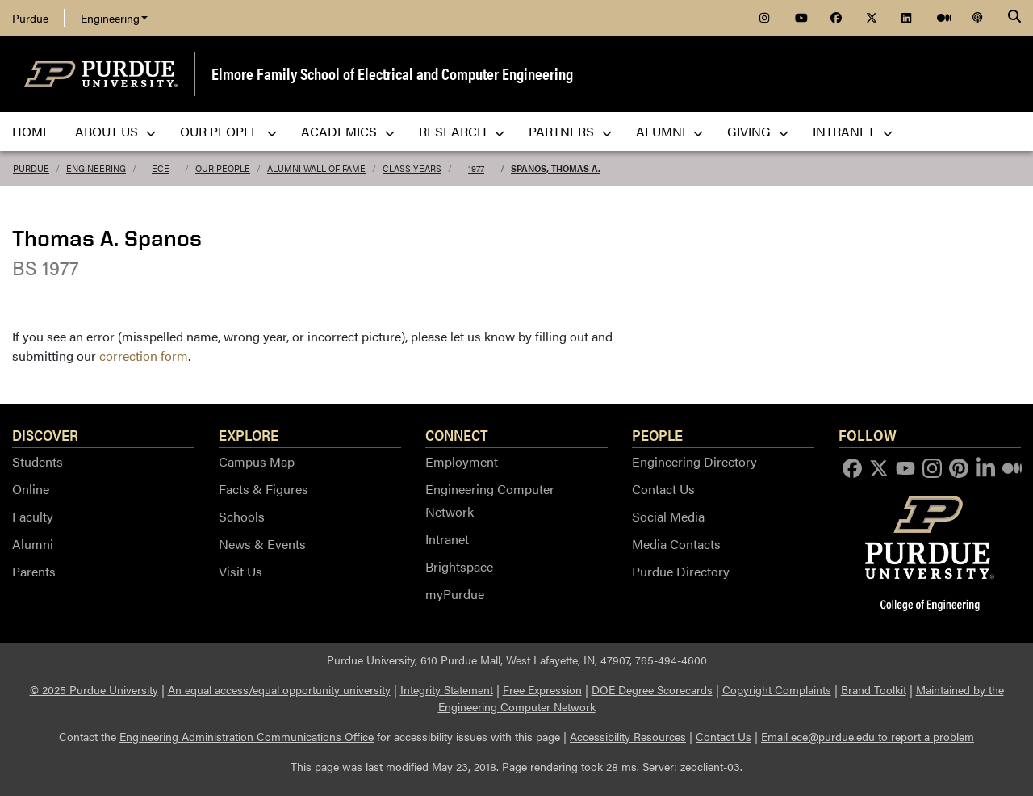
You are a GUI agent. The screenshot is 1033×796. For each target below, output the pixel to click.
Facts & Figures (263, 489)
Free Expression (542, 689)
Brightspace (459, 566)
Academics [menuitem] (348, 131)
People (657, 434)
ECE (160, 168)
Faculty (32, 516)
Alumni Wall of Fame (316, 168)
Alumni (32, 543)
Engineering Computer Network (489, 500)
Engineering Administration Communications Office (246, 736)
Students (37, 461)
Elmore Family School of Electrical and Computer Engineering (392, 73)
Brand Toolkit (873, 689)
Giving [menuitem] (757, 131)
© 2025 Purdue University (94, 689)
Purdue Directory (681, 571)
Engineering (114, 18)
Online (30, 489)
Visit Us (240, 571)
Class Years (412, 168)
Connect (456, 434)
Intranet (447, 539)
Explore (248, 434)
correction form (143, 355)
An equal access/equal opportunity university (279, 689)
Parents (34, 571)
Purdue (30, 18)
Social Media (668, 516)
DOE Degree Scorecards (652, 689)
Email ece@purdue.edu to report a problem (867, 736)
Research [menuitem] (461, 131)
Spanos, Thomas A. (555, 168)
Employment (461, 461)
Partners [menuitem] (570, 131)
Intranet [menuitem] (853, 131)
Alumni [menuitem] (669, 131)
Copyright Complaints (776, 689)
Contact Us (663, 489)
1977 (476, 168)
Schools (242, 516)
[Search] (1014, 17)
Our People (222, 168)
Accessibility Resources (628, 736)
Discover (45, 434)
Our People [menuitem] (228, 131)
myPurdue (454, 593)
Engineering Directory (694, 461)
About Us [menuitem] (115, 131)
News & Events (262, 543)
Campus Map (257, 461)
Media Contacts (676, 543)
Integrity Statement (446, 689)
